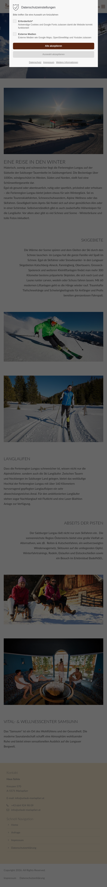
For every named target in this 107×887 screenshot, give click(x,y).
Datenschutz (35, 62)
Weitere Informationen (67, 62)
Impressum (48, 62)
